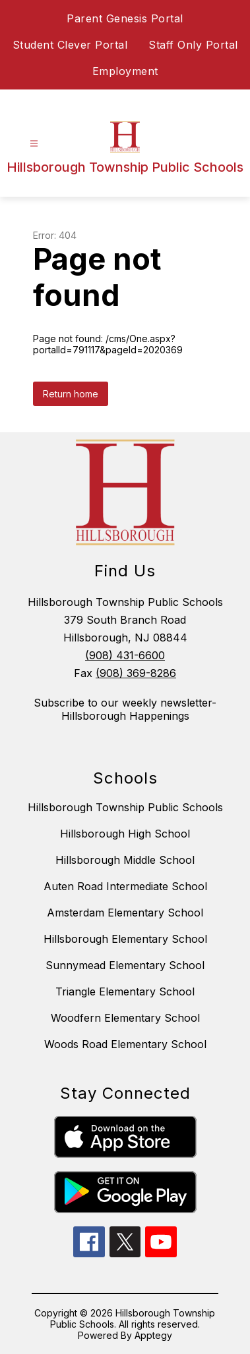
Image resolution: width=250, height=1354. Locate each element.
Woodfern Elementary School (125, 1017)
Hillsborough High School (125, 833)
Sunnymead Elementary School (125, 965)
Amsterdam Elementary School (125, 912)
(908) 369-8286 (136, 673)
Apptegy (153, 1335)
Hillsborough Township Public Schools (125, 807)
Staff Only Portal (193, 44)
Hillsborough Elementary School (125, 938)
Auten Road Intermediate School (125, 886)
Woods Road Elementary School (125, 1044)
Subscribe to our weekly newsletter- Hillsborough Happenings (125, 709)
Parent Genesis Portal (125, 18)
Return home (70, 393)
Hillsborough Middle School (125, 859)
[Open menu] (34, 143)
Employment (125, 71)
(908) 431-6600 (125, 655)
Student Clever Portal (70, 44)
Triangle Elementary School (125, 991)
